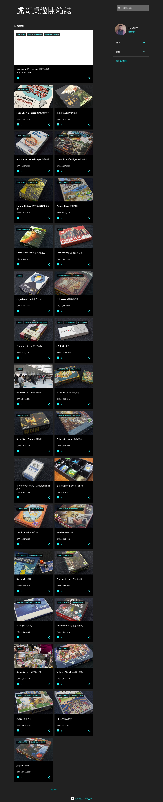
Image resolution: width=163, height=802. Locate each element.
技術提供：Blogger (81, 798)
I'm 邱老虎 (133, 28)
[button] (89, 78)
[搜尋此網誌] (135, 8)
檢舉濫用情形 (121, 61)
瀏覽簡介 (132, 32)
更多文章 (54, 789)
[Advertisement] (103, 60)
